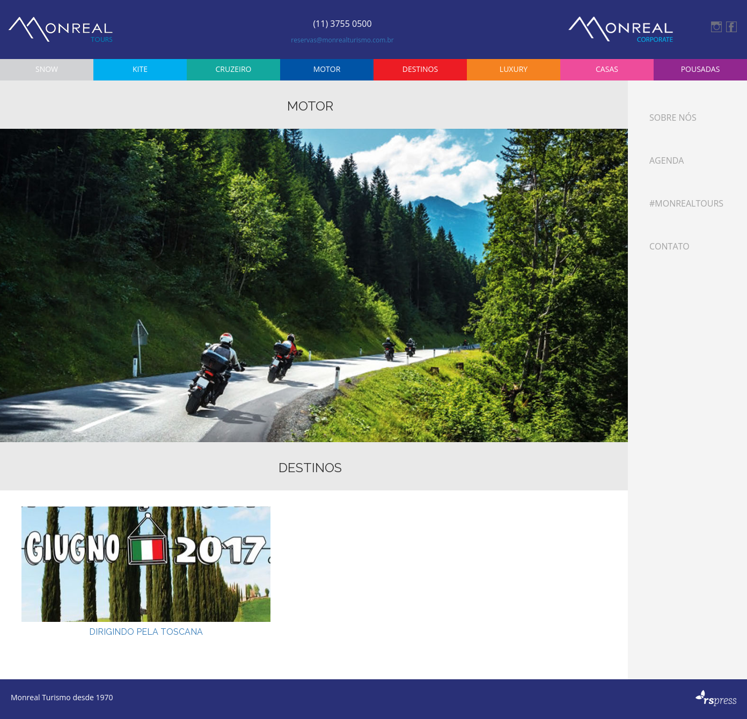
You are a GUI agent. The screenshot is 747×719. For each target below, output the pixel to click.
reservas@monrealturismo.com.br (342, 40)
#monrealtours (686, 203)
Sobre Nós (673, 117)
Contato (669, 246)
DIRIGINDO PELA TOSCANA (146, 632)
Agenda (666, 160)
